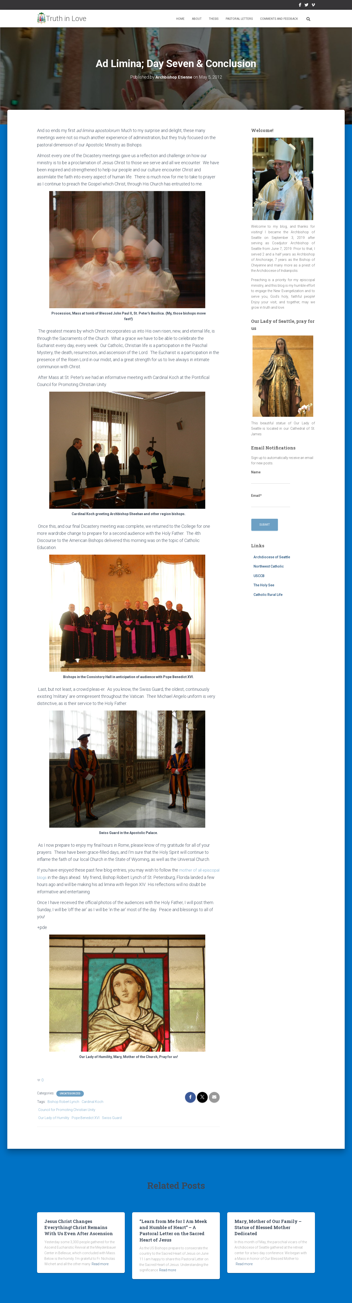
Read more (100, 1264)
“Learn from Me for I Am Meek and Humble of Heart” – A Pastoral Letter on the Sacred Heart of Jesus (173, 1230)
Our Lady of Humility (53, 1117)
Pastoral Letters (239, 18)
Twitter (306, 5)
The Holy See (264, 585)
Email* (270, 500)
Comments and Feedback (279, 18)
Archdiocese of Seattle (272, 557)
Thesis (213, 18)
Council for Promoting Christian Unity (66, 1109)
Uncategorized (70, 1093)
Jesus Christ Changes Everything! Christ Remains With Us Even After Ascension (78, 1227)
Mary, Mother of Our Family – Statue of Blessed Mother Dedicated (268, 1227)
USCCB (259, 576)
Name (270, 477)
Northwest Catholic (269, 566)
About (197, 18)
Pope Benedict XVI (85, 1117)
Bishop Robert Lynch (63, 1101)
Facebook (300, 5)
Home (180, 18)
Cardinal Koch (92, 1101)
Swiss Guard (112, 1117)
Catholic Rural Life (268, 595)
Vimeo (313, 5)
